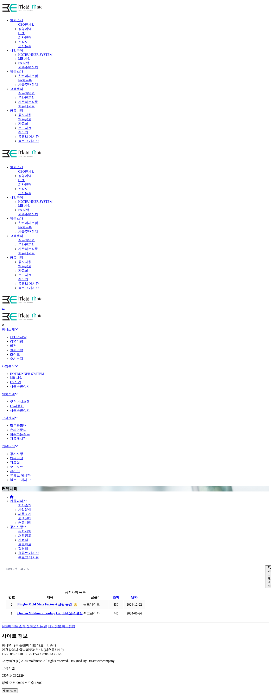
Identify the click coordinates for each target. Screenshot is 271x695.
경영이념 (24, 29)
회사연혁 (24, 37)
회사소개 (16, 20)
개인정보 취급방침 (61, 626)
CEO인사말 (26, 24)
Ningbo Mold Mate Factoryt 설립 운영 (45, 610)
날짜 (134, 603)
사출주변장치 (28, 67)
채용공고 (24, 119)
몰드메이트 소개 (14, 626)
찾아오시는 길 (36, 626)
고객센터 (16, 89)
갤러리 (23, 132)
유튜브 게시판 (28, 136)
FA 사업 (23, 63)
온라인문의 (26, 97)
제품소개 (16, 71)
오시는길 (24, 46)
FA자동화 (25, 80)
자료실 (23, 123)
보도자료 (24, 128)
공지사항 (24, 115)
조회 (116, 603)
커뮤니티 (16, 110)
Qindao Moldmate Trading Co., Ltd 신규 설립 (50, 619)
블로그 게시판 (28, 141)
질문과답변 (26, 93)
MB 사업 (24, 58)
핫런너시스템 (28, 76)
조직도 (23, 42)
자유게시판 (26, 106)
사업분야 (16, 50)
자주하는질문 (28, 102)
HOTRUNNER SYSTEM (35, 54)
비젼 (21, 33)
